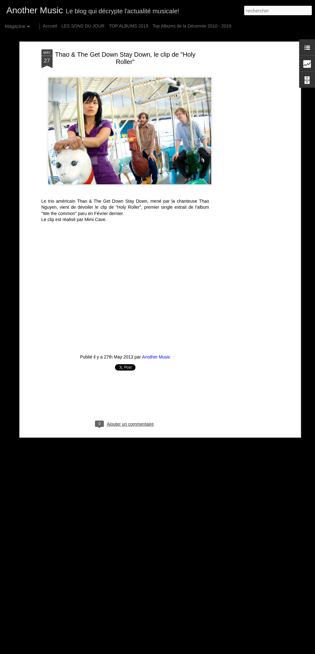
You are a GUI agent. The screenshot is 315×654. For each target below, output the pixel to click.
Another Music (156, 352)
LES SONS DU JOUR (82, 26)
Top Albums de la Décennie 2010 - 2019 (192, 26)
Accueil (50, 26)
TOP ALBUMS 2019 (128, 26)
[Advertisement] (244, 145)
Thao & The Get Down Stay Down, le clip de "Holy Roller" (125, 54)
